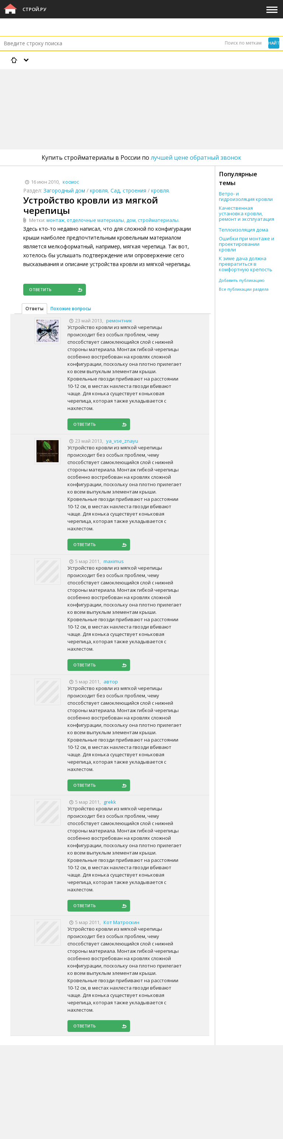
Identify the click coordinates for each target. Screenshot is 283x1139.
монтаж (55, 220)
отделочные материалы (95, 220)
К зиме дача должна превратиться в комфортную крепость (245, 264)
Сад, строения (128, 190)
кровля (99, 190)
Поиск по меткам (243, 43)
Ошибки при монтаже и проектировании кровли (246, 244)
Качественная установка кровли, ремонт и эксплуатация (246, 213)
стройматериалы (158, 220)
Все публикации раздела (244, 289)
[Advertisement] (134, 90)
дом (131, 220)
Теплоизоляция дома (243, 230)
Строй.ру (34, 9)
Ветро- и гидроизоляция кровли (246, 196)
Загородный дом (64, 190)
